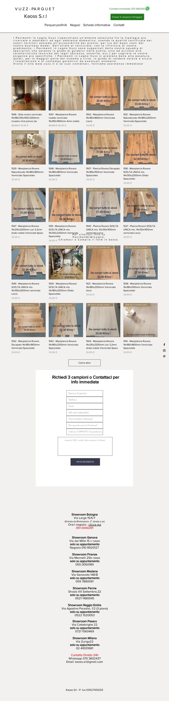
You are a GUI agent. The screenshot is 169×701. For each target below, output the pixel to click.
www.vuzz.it (45, 63)
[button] (75, 25)
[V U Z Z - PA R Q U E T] (37, 9)
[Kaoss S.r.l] (46, 16)
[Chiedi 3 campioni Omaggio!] (127, 17)
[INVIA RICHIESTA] (85, 462)
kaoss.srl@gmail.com (89, 661)
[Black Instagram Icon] (164, 350)
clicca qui (95, 524)
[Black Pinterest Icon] (164, 356)
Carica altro (84, 362)
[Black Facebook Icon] (164, 344)
